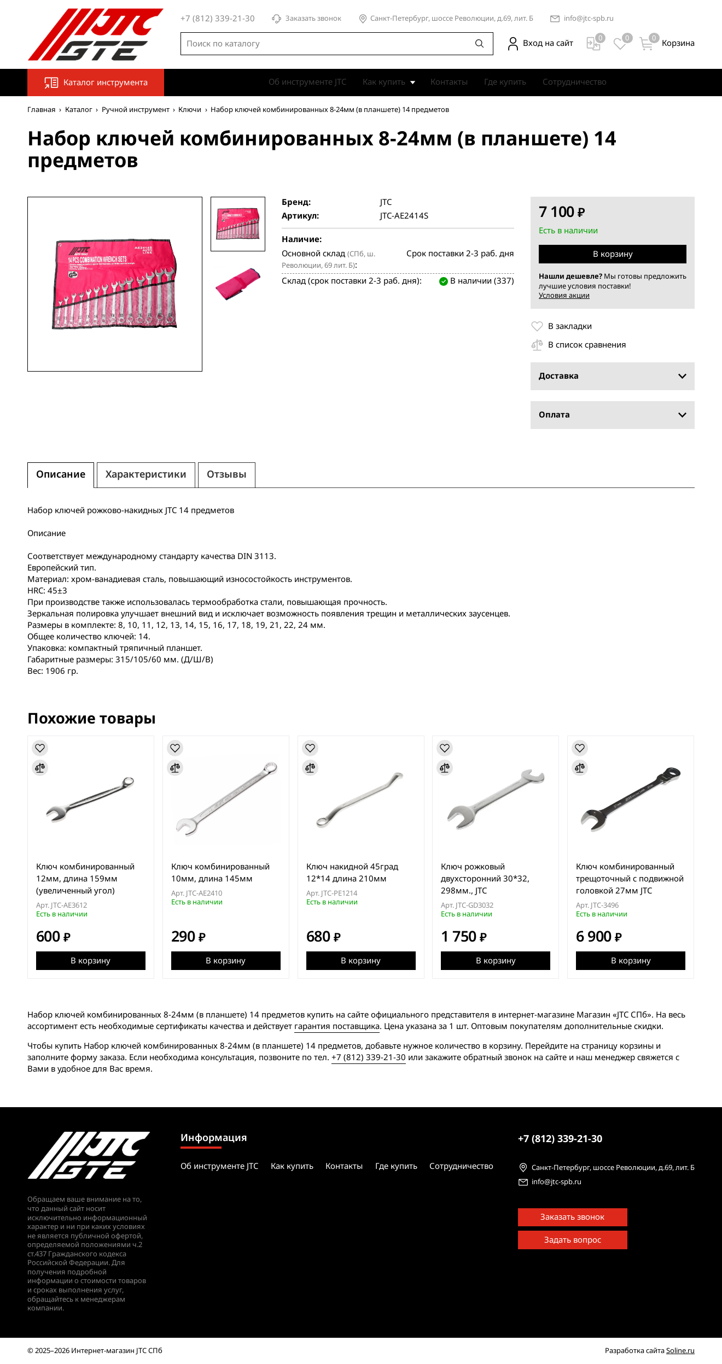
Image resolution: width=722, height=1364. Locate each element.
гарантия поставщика (337, 1026)
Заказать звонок (306, 19)
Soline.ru (680, 1350)
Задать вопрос (572, 1240)
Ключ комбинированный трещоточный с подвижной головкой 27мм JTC (630, 879)
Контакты (449, 82)
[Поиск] (479, 43)
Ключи (189, 109)
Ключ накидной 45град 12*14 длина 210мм (352, 873)
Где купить (505, 82)
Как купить (384, 82)
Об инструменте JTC (307, 82)
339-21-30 (560, 1139)
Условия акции (564, 295)
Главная (41, 109)
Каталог (78, 109)
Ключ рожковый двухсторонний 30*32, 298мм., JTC (485, 879)
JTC (386, 202)
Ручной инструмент (136, 109)
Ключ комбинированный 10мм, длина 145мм (220, 873)
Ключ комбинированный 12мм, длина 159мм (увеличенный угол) (85, 879)
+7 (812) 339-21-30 (368, 1057)
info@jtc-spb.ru (589, 19)
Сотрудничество (575, 82)
